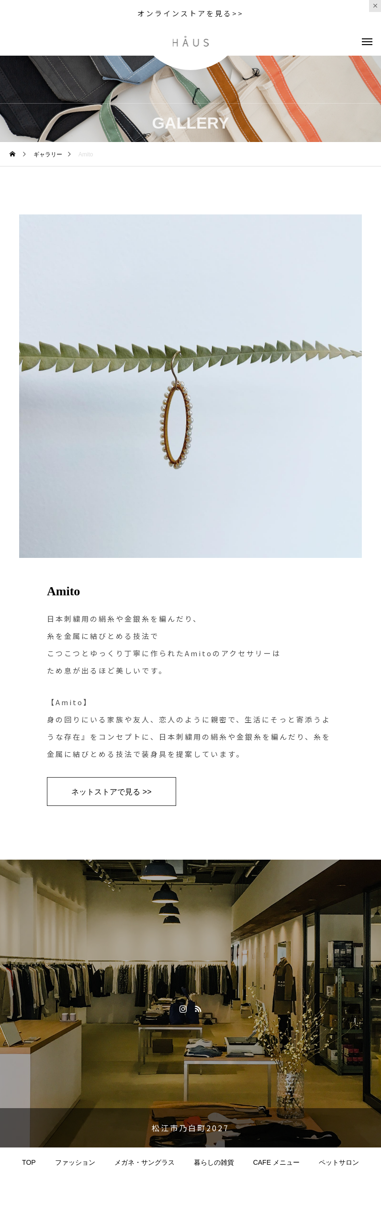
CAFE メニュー (276, 1162)
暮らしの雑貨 (214, 1162)
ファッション (75, 1162)
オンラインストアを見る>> (190, 13)
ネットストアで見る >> (111, 792)
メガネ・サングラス (144, 1162)
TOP (29, 1162)
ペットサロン (339, 1162)
